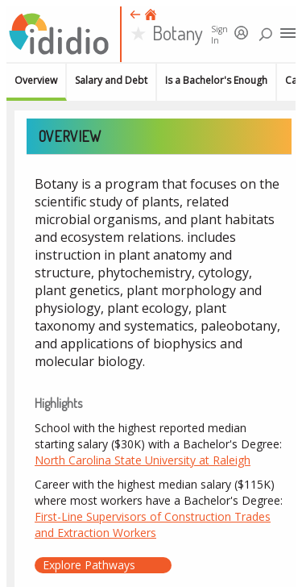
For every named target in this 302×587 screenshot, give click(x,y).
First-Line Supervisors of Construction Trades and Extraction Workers (153, 524)
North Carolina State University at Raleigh (142, 460)
